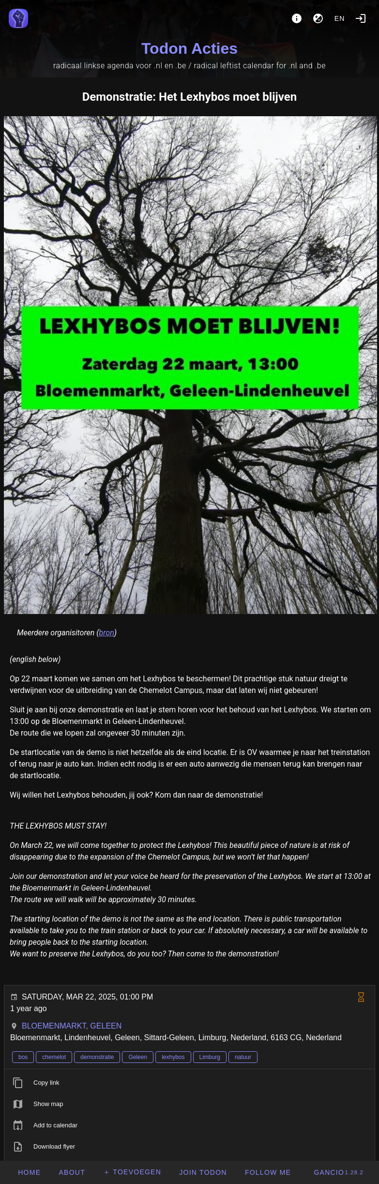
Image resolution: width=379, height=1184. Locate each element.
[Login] (360, 18)
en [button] (339, 18)
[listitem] (189, 1082)
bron (106, 632)
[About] (296, 18)
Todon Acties (189, 48)
